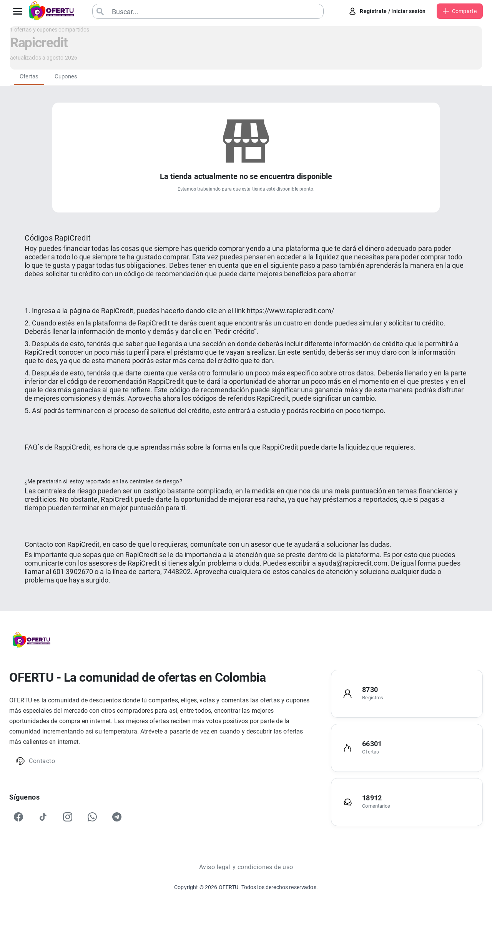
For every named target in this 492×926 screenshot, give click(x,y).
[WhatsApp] (92, 817)
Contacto (35, 761)
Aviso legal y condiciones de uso (246, 867)
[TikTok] (43, 817)
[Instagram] (67, 817)
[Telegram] (117, 817)
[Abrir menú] (17, 11)
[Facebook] (18, 817)
